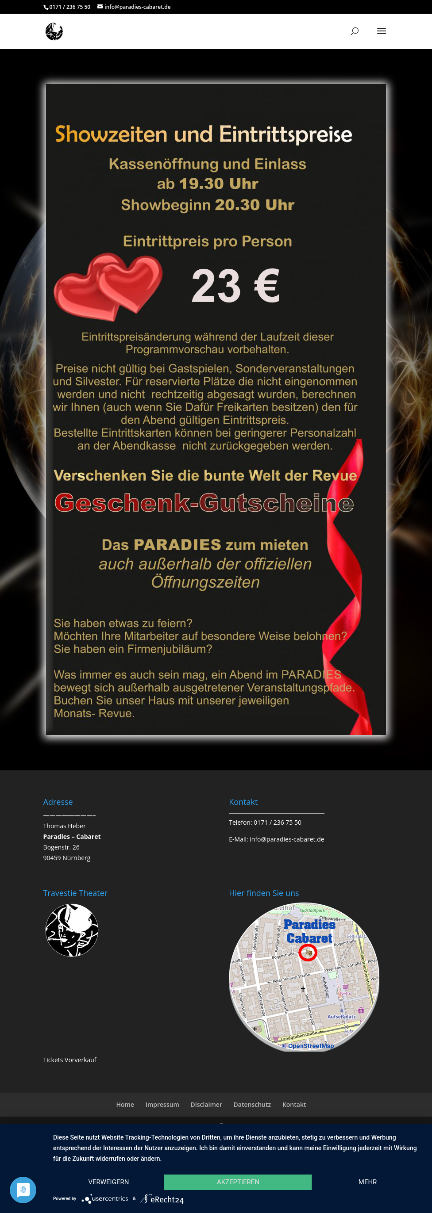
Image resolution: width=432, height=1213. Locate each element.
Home (125, 1104)
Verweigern (108, 1182)
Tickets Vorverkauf (69, 1060)
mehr (368, 1182)
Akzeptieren (238, 1182)
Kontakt (294, 1104)
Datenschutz (252, 1104)
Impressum (162, 1104)
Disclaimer (206, 1104)
